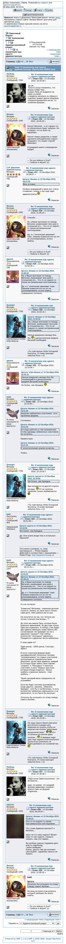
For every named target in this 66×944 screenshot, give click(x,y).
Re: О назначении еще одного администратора (43, 75)
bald (9, 514)
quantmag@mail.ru (12, 26)
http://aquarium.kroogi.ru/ (43, 555)
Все (31, 61)
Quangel (10, 305)
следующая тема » (55, 55)
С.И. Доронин (13, 167)
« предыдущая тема (34, 919)
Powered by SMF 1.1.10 (16, 939)
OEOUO (10, 805)
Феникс (10, 114)
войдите (44, 3)
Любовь (10, 74)
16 (27, 61)
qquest (10, 259)
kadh (9, 397)
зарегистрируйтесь (12, 5)
